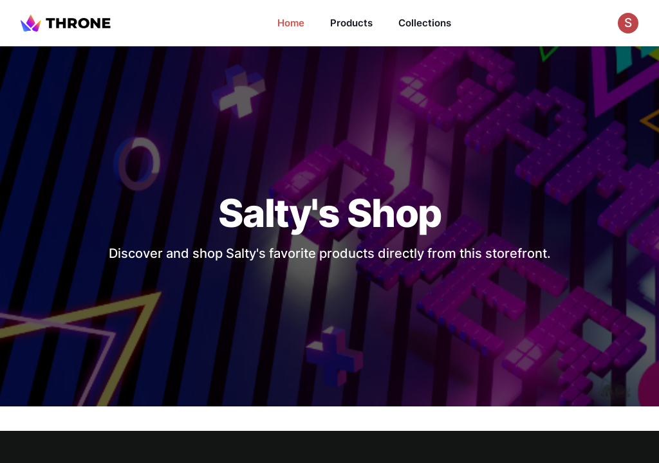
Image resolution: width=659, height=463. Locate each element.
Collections (424, 23)
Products (351, 23)
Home (290, 23)
